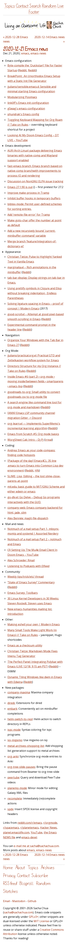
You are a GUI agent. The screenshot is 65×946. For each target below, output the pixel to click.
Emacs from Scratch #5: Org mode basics (33, 434)
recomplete (14, 798)
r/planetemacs (29, 827)
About (20, 867)
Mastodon (18, 901)
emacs (25, 53)
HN (37, 470)
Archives (47, 867)
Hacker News (48, 827)
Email (6, 901)
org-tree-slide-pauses (21, 767)
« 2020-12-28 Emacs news (15, 39)
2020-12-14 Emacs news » (49, 39)
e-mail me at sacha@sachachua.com (36, 846)
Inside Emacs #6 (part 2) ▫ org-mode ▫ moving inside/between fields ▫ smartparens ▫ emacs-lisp (35, 381)
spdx (10, 809)
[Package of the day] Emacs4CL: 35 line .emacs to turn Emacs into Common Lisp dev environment (35, 465)
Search (35, 6)
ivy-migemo (14, 740)
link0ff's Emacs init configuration (28, 103)
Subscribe (39, 875)
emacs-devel (29, 837)
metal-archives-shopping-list (25, 746)
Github (32, 901)
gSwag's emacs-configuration (26, 108)
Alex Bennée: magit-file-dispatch (27, 518)
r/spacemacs (11, 827)
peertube (13, 777)
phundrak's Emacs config (23, 114)
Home (8, 867)
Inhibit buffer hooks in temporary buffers (33, 198)
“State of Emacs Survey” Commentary (31, 582)
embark (12, 709)
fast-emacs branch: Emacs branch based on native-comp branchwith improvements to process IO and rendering (34, 171)
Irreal (48, 440)
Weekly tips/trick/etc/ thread (25, 576)
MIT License (41, 921)
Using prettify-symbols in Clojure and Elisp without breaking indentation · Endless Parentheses (34, 293)
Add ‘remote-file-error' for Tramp (28, 214)
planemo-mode (17, 788)
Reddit (23, 70)
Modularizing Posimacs (22, 97)
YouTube (36, 832)
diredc (11, 703)
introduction (15, 614)
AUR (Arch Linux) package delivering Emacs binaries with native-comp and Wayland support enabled (34, 155)
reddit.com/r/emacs (29, 823)
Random (49, 6)
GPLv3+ (34, 917)
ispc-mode (14, 730)
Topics (9, 6)
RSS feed (10, 883)
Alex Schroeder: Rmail (21, 560)
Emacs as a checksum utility (24, 645)
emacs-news (38, 53)
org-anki (12, 756)
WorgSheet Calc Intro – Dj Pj (25, 440)
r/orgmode (50, 823)
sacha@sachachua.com (18, 912)
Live (60, 6)
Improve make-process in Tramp (28, 193)
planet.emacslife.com (16, 832)
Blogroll (27, 883)
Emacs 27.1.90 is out (20, 187)
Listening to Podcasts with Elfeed (28, 566)
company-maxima (18, 692)
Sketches (10, 891)
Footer (34, 12)
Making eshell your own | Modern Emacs (33, 624)
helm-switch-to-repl (20, 719)
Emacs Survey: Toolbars (22, 593)
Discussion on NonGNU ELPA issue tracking (35, 181)
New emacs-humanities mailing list (29, 609)
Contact (22, 6)
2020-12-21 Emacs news (25, 49)
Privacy (9, 875)
